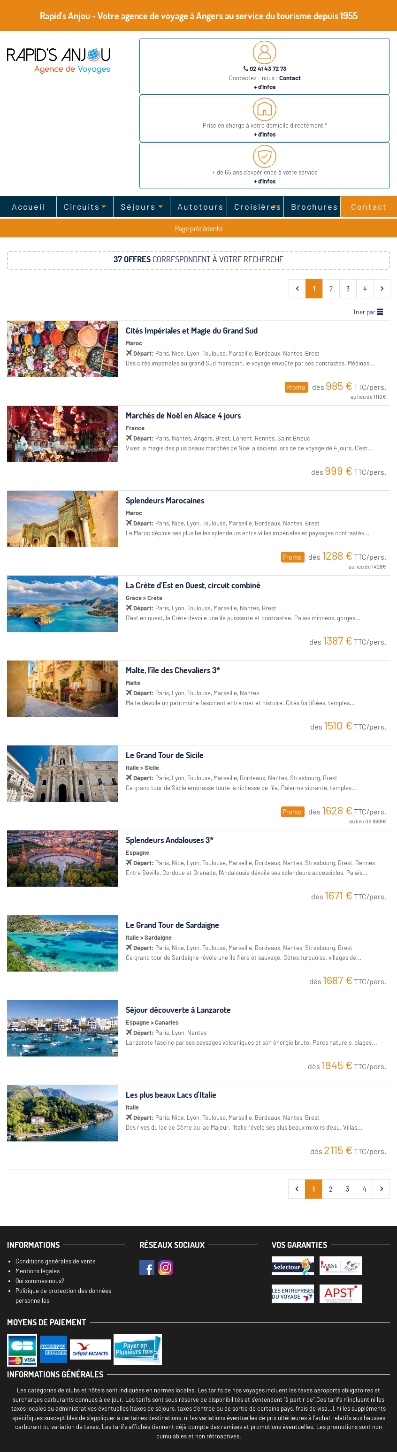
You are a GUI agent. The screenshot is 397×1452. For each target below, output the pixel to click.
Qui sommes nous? (39, 1281)
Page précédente (198, 228)
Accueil (28, 206)
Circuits (82, 206)
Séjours (138, 206)
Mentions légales (37, 1271)
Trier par (368, 312)
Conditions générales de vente (55, 1261)
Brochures (314, 206)
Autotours (200, 206)
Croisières (258, 206)
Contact (369, 206)
